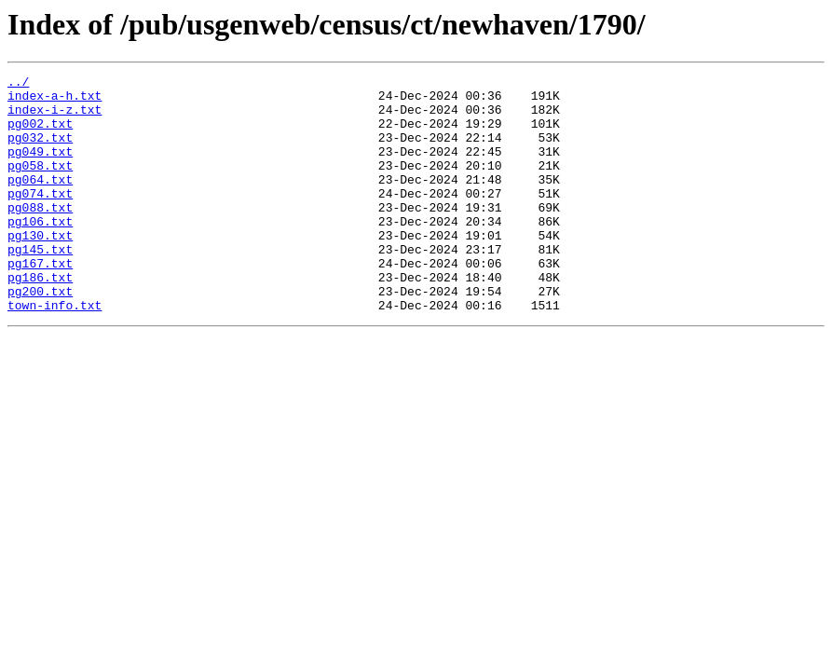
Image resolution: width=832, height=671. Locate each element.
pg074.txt (40, 218)
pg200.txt (40, 335)
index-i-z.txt (54, 117)
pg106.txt (40, 251)
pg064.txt (40, 201)
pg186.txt (40, 318)
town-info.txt (54, 352)
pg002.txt (40, 134)
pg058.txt (40, 184)
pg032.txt (40, 151)
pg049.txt (40, 167)
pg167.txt (40, 302)
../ (18, 83)
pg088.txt (40, 234)
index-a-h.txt (54, 100)
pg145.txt (40, 285)
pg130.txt (40, 268)
